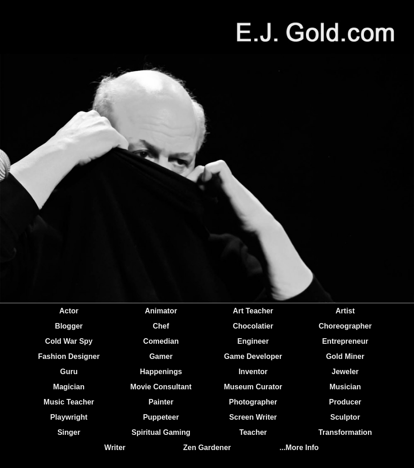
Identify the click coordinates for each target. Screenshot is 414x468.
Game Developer (253, 356)
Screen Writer (253, 417)
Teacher (253, 432)
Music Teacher (69, 402)
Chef (161, 326)
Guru (69, 372)
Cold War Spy (68, 341)
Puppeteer (161, 417)
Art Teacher (253, 311)
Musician (345, 387)
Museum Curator (253, 387)
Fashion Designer (69, 356)
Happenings (161, 372)
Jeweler (345, 372)
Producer (345, 402)
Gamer (161, 356)
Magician (69, 387)
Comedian (161, 341)
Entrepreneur (345, 341)
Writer (114, 447)
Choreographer (345, 326)
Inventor (252, 372)
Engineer (252, 341)
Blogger (69, 326)
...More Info (298, 447)
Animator (161, 311)
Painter (160, 402)
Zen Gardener (207, 447)
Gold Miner (345, 356)
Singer (68, 432)
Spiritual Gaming (160, 432)
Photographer (253, 402)
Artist (345, 311)
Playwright (68, 417)
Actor (69, 311)
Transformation (345, 432)
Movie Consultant (161, 387)
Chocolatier (253, 326)
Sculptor (345, 417)
